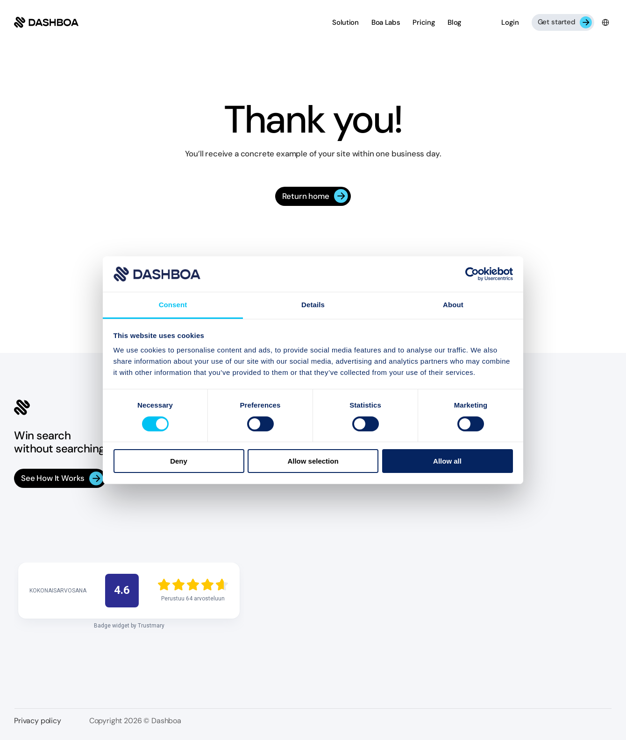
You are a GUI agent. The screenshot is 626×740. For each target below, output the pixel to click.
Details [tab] (313, 305)
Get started (557, 22)
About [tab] (453, 305)
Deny (178, 461)
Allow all (447, 461)
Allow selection (312, 461)
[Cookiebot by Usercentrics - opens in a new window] (472, 274)
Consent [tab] (173, 305)
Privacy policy (37, 721)
